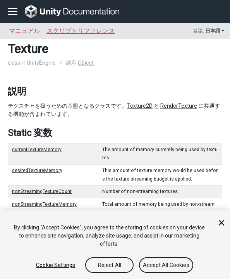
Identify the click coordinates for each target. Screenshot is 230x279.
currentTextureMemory (37, 149)
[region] (115, 244)
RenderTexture (178, 106)
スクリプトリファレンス (80, 31)
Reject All (109, 265)
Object (86, 63)
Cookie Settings (55, 265)
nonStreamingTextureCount (42, 191)
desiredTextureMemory (37, 170)
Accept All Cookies (166, 265)
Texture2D (140, 106)
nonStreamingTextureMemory (44, 204)
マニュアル (24, 31)
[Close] (221, 222)
